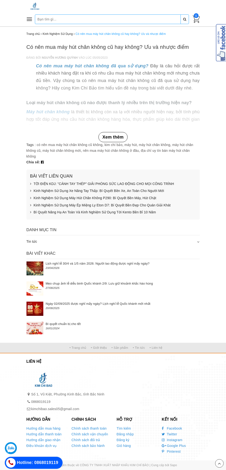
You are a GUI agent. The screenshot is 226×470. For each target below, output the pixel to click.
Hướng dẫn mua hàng (43, 428)
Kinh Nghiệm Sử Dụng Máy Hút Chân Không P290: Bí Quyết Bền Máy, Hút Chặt (93, 198)
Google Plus (174, 446)
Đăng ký (123, 440)
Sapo (173, 465)
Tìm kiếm (124, 428)
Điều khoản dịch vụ (41, 446)
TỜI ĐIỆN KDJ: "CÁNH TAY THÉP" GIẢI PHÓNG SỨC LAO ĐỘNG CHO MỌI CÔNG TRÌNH (102, 184)
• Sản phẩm (119, 347)
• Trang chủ (78, 347)
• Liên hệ (155, 347)
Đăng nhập (125, 434)
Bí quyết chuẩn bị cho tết (63, 324)
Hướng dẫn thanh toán (44, 434)
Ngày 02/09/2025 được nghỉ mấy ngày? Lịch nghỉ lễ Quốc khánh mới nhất (98, 303)
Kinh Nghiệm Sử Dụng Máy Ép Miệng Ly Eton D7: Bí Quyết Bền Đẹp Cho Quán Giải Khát (100, 205)
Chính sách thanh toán (89, 428)
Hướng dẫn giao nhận (43, 440)
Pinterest (171, 451)
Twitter (169, 434)
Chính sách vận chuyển (89, 434)
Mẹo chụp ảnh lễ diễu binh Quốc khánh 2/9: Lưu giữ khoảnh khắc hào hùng (99, 283)
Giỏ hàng (124, 446)
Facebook (172, 428)
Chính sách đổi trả (85, 440)
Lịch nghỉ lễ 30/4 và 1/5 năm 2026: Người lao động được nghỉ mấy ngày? (98, 263)
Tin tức (31, 241)
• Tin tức (139, 347)
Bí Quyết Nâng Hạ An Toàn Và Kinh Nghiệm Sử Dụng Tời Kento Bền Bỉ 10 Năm (93, 212)
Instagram (172, 440)
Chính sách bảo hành (88, 446)
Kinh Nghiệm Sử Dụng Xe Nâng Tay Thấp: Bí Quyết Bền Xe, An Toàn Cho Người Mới (97, 191)
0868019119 (41, 402)
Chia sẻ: (33, 162)
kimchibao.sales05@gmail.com (55, 409)
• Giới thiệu (99, 347)
